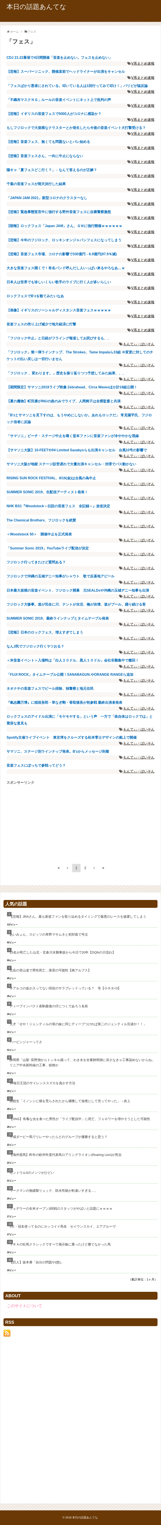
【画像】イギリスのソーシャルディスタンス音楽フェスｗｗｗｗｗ (59, 310)
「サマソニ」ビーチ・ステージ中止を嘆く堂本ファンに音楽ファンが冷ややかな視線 (73, 436)
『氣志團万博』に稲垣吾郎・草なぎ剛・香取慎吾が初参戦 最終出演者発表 (64, 702)
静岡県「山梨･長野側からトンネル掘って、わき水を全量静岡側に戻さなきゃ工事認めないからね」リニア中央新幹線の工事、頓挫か (82, 1062)
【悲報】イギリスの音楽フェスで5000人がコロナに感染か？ (54, 114)
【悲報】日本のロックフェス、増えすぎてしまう (45, 632)
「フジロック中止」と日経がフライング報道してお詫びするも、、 (59, 338)
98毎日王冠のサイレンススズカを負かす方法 (42, 1083)
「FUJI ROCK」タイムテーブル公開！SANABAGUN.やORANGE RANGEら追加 (70, 674)
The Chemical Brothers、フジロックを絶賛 (43, 520)
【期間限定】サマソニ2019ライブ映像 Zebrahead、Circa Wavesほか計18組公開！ (72, 387)
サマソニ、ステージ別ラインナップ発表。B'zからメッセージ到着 (58, 751)
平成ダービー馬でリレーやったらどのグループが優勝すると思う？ (58, 1137)
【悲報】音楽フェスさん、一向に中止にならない (45, 156)
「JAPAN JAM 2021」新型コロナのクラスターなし (47, 198)
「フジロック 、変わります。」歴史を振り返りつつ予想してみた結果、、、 (66, 373)
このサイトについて (24, 1306)
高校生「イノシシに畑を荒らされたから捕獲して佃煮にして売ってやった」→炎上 (70, 1101)
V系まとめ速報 (142, 63)
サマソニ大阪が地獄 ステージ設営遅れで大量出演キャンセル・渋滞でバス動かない (71, 464)
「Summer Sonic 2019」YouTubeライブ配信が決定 (48, 548)
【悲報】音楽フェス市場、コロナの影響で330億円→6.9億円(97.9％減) (62, 254)
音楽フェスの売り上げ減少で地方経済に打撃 (41, 324)
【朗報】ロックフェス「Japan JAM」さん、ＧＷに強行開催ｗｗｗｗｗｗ (64, 226)
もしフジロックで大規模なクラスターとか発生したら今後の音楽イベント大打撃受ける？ (76, 128)
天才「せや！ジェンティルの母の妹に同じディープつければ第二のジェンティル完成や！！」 (78, 1024)
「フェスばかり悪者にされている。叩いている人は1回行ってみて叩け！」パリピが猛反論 (77, 86)
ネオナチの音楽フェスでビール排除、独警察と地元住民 (50, 688)
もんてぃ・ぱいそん (138, 344)
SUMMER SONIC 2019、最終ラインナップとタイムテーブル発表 (58, 618)
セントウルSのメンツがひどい (32, 1172)
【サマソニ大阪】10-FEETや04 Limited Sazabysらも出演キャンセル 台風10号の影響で (77, 450)
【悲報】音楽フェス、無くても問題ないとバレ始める (48, 142)
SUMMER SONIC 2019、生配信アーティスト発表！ (47, 492)
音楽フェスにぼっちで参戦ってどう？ (36, 765)
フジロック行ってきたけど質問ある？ (36, 562)
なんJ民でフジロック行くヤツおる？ (35, 646)
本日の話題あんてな (36, 6)
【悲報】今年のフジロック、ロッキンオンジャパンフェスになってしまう (64, 240)
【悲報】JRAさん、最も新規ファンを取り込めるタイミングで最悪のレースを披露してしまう (78, 916)
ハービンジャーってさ (26, 1042)
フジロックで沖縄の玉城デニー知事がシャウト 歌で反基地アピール (60, 576)
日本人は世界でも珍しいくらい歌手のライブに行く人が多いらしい (59, 282)
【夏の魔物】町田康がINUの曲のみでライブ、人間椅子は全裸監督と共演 (64, 401)
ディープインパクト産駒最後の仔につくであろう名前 (49, 1006)
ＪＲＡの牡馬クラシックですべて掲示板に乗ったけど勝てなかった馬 (60, 1244)
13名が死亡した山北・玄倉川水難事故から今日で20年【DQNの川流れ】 (63, 952)
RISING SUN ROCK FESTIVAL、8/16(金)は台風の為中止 (51, 478)
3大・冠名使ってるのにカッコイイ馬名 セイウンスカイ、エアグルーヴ (63, 1226)
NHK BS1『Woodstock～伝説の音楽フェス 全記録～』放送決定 (58, 506)
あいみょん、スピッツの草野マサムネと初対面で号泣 (49, 934)
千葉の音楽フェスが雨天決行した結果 (36, 184)
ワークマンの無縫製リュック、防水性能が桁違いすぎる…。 (54, 1190)
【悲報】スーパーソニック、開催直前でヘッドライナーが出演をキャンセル (66, 71)
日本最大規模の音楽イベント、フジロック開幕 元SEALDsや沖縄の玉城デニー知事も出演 (78, 590)
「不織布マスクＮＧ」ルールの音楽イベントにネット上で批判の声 (59, 100)
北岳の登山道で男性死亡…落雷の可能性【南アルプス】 (50, 970)
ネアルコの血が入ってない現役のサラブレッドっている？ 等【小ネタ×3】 (65, 988)
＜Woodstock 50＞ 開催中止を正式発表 (39, 534)
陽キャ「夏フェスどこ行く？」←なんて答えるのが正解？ (52, 170)
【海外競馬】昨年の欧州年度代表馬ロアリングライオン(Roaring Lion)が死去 (66, 1155)
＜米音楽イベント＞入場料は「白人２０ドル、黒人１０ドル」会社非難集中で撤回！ (73, 660)
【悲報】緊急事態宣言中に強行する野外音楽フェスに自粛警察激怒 (59, 212)
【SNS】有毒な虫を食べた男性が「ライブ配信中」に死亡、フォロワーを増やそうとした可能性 (80, 1119)
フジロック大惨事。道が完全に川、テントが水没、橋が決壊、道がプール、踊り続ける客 (76, 604)
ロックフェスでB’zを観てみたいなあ (35, 296)
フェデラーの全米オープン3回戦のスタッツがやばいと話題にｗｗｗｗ (61, 1208)
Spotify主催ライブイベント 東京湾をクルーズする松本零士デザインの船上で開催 (72, 737)
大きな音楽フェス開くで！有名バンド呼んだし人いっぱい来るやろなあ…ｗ (66, 268)
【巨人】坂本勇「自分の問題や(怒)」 (37, 1262)
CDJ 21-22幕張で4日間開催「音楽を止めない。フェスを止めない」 (59, 57)
